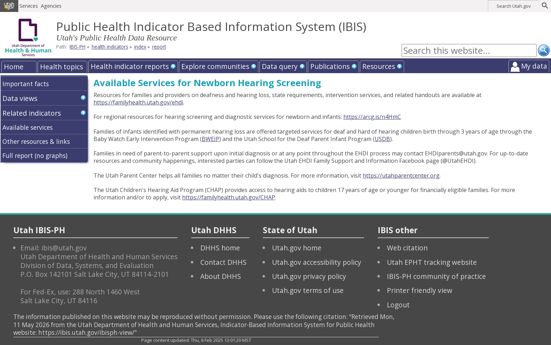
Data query (280, 66)
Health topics (61, 66)
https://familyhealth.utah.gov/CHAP (228, 197)
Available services (27, 127)
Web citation (407, 248)
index (140, 47)
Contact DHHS (223, 262)
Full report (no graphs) (34, 155)
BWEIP (210, 139)
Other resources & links (36, 141)
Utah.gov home (297, 248)
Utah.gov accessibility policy (316, 262)
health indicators (110, 47)
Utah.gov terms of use (308, 290)
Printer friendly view (419, 290)
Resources (378, 66)
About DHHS (220, 276)
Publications (330, 66)
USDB (382, 139)
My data (534, 66)
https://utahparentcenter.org (401, 175)
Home (14, 66)
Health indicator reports (130, 66)
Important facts (25, 83)
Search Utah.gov (514, 6)
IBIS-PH (77, 47)
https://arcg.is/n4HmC (372, 117)
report (159, 47)
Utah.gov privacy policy (309, 276)
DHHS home (220, 248)
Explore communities (215, 66)
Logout (398, 304)
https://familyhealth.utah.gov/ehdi (138, 102)
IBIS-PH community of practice (436, 276)
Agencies (51, 5)
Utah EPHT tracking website (432, 262)
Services (29, 5)
